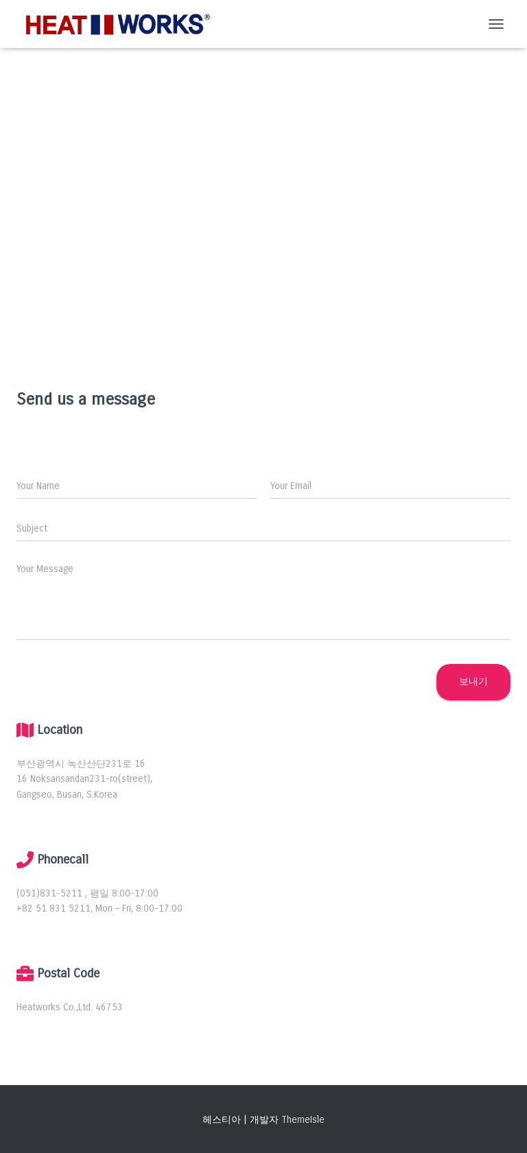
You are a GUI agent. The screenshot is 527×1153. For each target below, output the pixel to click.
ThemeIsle (303, 1120)
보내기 (473, 681)
